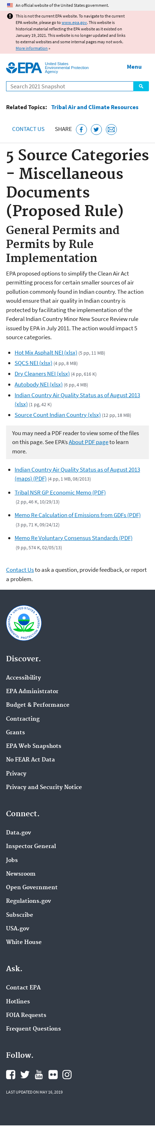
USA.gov (17, 929)
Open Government (32, 888)
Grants (15, 733)
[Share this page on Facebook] (81, 129)
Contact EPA (23, 988)
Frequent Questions (33, 1029)
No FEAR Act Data (30, 760)
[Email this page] (111, 129)
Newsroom (21, 874)
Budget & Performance (37, 705)
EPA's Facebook (10, 1074)
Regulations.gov (28, 901)
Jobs (12, 860)
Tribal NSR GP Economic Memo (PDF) (60, 492)
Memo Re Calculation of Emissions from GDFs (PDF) (78, 515)
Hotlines (18, 1002)
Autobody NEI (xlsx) (39, 384)
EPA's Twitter (25, 1074)
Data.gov (18, 833)
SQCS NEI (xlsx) (33, 363)
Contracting (23, 719)
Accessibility (23, 678)
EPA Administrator (32, 691)
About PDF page (88, 442)
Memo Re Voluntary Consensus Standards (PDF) (74, 538)
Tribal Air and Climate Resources (95, 107)
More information (32, 48)
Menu (134, 66)
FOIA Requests (26, 1015)
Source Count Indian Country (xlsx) (58, 415)
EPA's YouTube (38, 1074)
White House (24, 942)
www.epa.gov (74, 22)
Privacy (16, 774)
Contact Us (28, 129)
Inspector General (31, 846)
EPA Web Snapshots (33, 746)
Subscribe (19, 915)
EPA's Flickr (53, 1074)
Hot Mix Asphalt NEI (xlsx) (46, 352)
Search (141, 86)
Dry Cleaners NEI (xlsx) (42, 374)
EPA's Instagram (67, 1074)
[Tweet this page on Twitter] (96, 129)
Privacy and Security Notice (44, 787)
